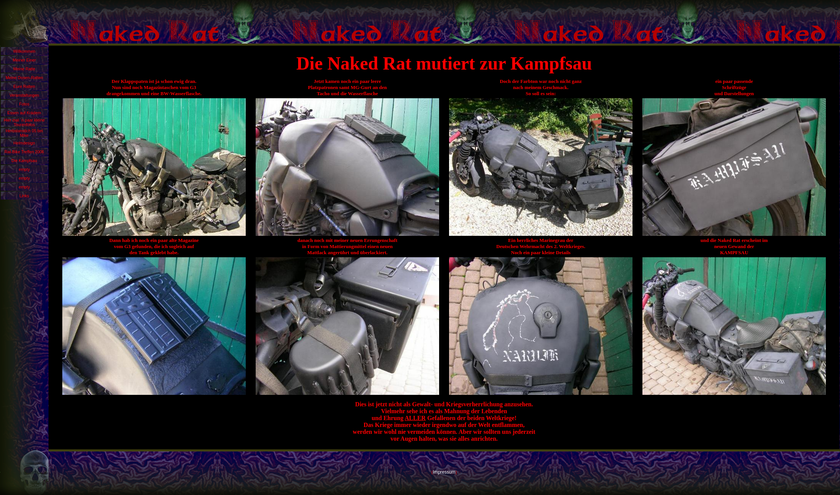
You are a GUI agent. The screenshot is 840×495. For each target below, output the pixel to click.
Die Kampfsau (24, 160)
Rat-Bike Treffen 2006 (24, 151)
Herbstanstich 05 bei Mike (24, 133)
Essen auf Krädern (24, 112)
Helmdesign (24, 143)
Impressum (444, 472)
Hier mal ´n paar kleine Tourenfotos (24, 122)
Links (24, 195)
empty (24, 169)
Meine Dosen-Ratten (24, 77)
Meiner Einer (24, 60)
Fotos (24, 104)
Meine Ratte (24, 69)
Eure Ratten (24, 86)
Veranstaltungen (24, 95)
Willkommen (24, 51)
